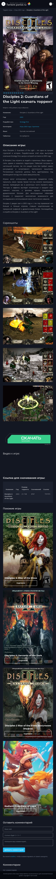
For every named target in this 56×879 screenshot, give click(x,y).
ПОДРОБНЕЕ (20, 583)
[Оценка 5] (12, 93)
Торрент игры (7, 10)
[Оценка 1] (4, 93)
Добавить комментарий (14, 850)
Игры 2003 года (19, 10)
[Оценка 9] (20, 93)
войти (13, 856)
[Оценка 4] (10, 93)
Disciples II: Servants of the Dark (23, 655)
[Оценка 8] (18, 93)
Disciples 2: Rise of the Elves (21, 578)
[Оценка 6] (14, 93)
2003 (21, 117)
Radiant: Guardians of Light (20, 806)
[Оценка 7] (16, 93)
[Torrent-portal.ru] (18, 4)
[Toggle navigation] (3, 4)
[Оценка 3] (8, 93)
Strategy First (24, 122)
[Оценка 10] (23, 93)
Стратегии (35, 126)
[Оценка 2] (6, 93)
